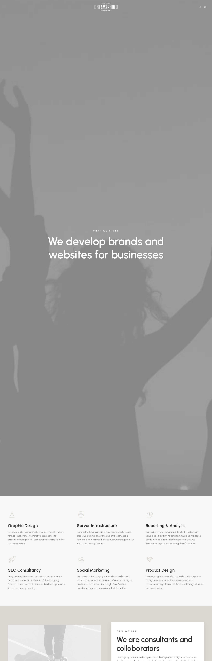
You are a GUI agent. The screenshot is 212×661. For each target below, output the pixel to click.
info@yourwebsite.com (71, 593)
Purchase (24, 495)
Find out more (128, 262)
